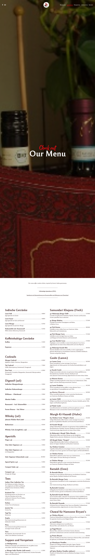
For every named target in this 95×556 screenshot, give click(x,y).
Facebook (2, 5)
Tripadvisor (5, 5)
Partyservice (77, 5)
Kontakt (91, 5)
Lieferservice (84, 5)
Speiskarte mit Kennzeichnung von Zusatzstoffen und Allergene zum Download (47, 295)
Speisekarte (70, 5)
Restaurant (63, 5)
